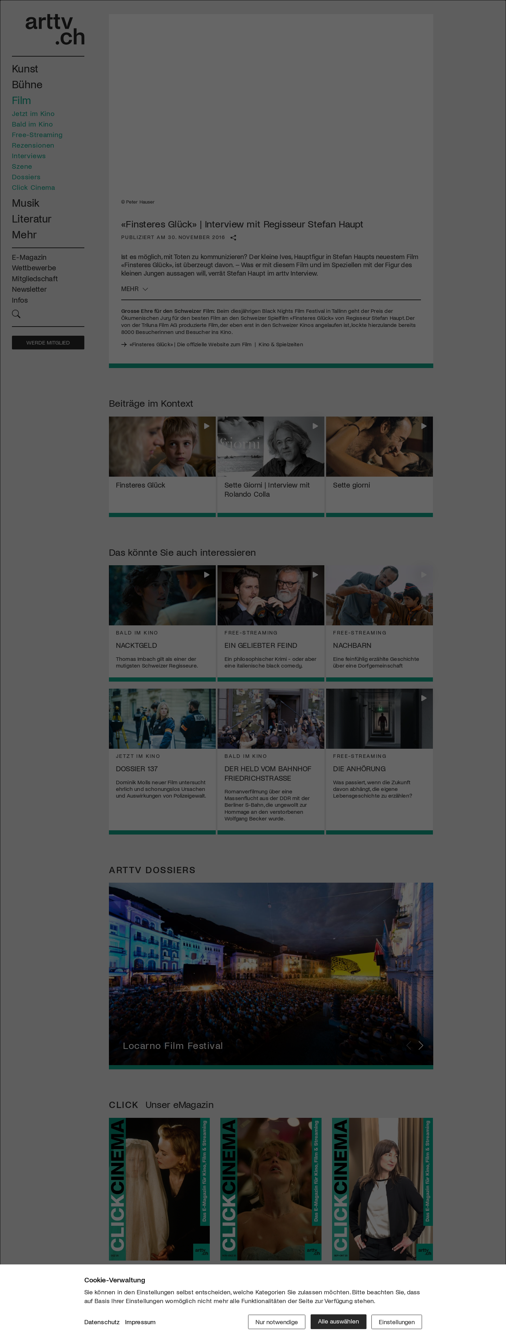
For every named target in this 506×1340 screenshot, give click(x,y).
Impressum (140, 1322)
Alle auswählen (337, 1321)
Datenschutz (102, 1322)
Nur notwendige (275, 1321)
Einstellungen (396, 1321)
